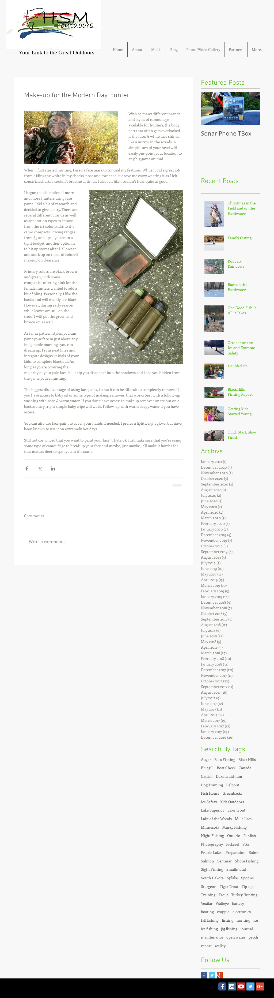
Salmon (207, 861)
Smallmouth (237, 869)
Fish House (210, 793)
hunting (243, 920)
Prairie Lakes (211, 852)
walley (220, 945)
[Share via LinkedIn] (52, 468)
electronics (242, 911)
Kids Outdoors (232, 801)
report (206, 945)
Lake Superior (212, 810)
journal (247, 928)
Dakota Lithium (229, 776)
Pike (245, 844)
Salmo (254, 852)
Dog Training (212, 784)
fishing (227, 920)
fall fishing (210, 920)
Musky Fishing (234, 827)
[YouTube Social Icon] (241, 986)
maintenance (212, 937)
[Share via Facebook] (26, 468)
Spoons (247, 877)
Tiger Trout (229, 886)
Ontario (233, 835)
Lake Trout (236, 810)
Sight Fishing (212, 869)
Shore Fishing (246, 861)
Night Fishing (212, 835)
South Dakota (212, 877)
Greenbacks (232, 793)
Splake (232, 877)
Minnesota (210, 827)
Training (208, 894)
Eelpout (232, 784)
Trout (223, 894)
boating (207, 911)
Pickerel (232, 844)
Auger (206, 759)
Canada (245, 767)
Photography (212, 844)
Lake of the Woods (216, 818)
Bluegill (207, 767)
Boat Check (226, 767)
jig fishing (229, 928)
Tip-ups (248, 886)
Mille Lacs (243, 818)
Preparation (236, 852)
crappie (223, 911)
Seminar (224, 861)
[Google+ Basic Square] (220, 975)
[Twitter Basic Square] (212, 975)
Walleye (222, 903)
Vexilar (206, 903)
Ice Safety (209, 801)
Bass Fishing (224, 759)
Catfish (207, 776)
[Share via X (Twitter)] (39, 468)
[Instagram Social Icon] (232, 986)
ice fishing (209, 928)
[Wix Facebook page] (222, 986)
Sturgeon (208, 886)
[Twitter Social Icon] (250, 986)
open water (235, 937)
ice (255, 920)
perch (253, 937)
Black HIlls (247, 759)
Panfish (249, 835)
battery (238, 903)
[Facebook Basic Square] (204, 975)
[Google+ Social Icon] (260, 986)
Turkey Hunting (244, 894)
